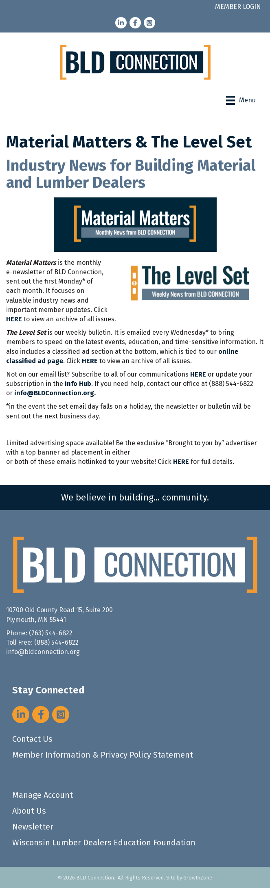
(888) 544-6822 (56, 642)
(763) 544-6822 (50, 633)
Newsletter (32, 827)
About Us (29, 811)
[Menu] (241, 100)
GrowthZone (197, 878)
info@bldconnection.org (43, 652)
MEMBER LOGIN (238, 7)
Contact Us (32, 739)
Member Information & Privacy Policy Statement (102, 755)
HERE (90, 361)
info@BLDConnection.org (54, 393)
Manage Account (42, 795)
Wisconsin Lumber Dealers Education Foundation (103, 842)
